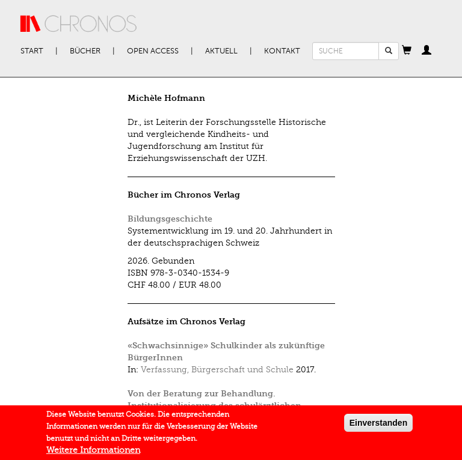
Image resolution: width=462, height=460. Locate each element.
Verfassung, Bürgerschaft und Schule (217, 369)
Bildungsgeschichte (170, 219)
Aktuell (221, 51)
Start (31, 51)
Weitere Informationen (93, 450)
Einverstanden (378, 423)
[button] (406, 51)
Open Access (153, 51)
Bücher (85, 51)
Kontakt (282, 51)
